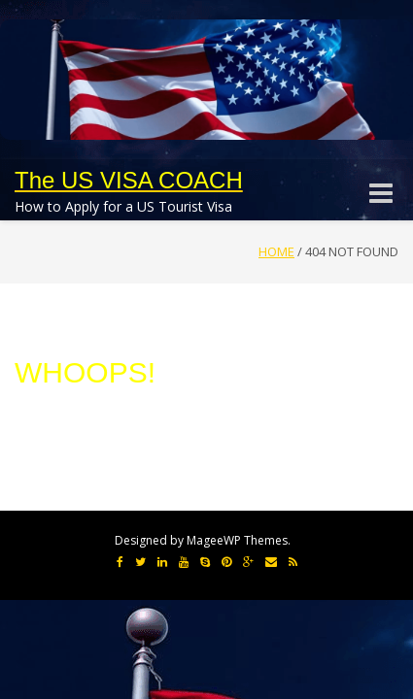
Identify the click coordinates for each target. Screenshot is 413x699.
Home (276, 251)
